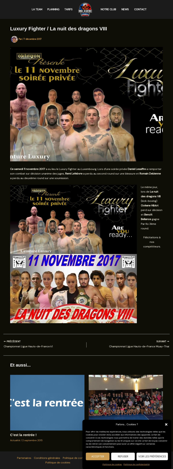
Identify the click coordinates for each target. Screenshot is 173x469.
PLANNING (53, 9)
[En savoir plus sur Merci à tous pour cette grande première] (126, 402)
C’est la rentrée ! (23, 435)
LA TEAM (37, 9)
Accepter (97, 459)
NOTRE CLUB (108, 9)
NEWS (125, 9)
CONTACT (140, 9)
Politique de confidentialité (136, 467)
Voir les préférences (152, 459)
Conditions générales (47, 458)
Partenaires (24, 458)
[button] (166, 427)
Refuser (123, 459)
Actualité (15, 440)
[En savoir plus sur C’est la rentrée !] (47, 402)
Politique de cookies (112, 467)
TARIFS (68, 9)
